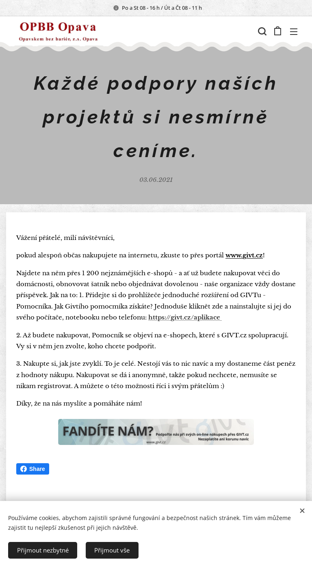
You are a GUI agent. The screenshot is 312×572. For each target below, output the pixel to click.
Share (32, 469)
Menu (293, 31)
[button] (261, 31)
